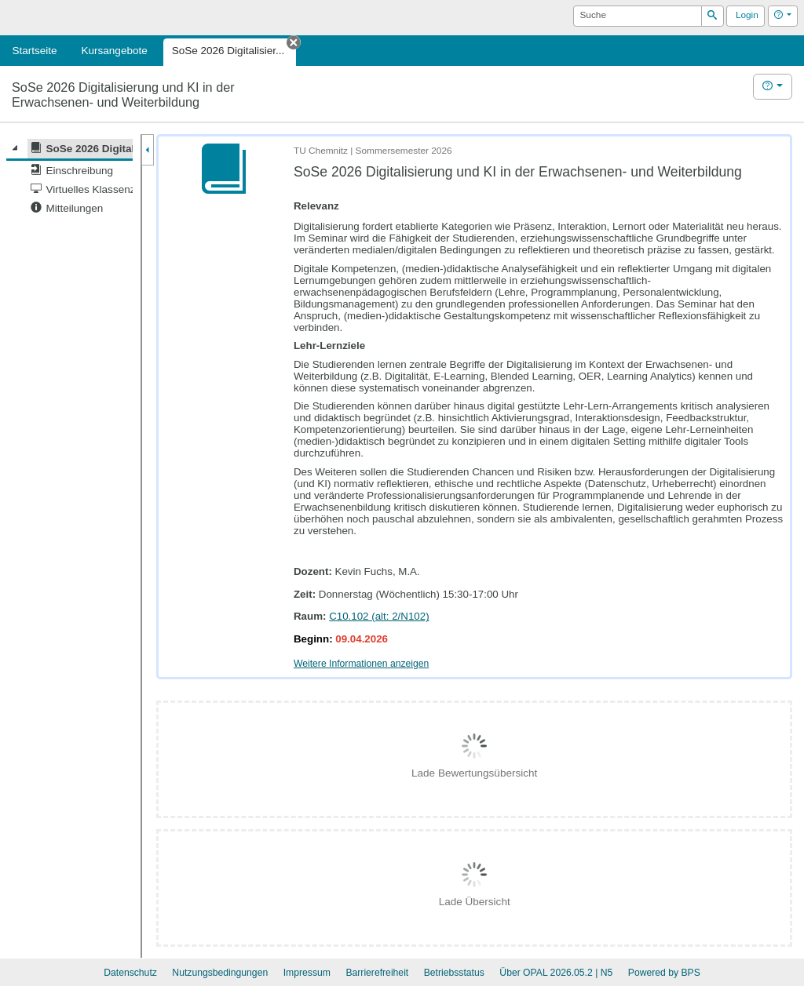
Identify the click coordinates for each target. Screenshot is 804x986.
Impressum (307, 972)
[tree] (69, 178)
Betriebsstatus (454, 972)
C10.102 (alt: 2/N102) (379, 616)
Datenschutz (130, 972)
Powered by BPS (664, 972)
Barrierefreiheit (376, 972)
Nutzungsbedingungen (220, 972)
